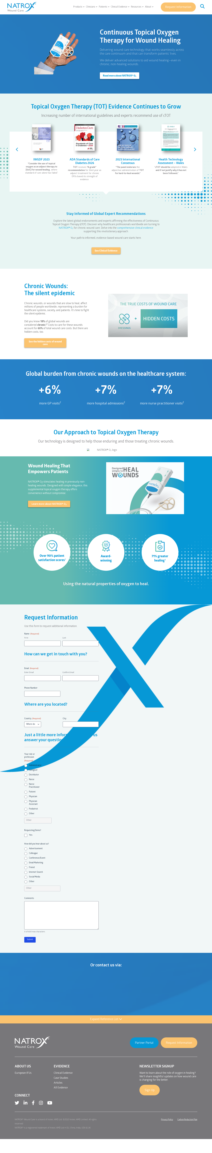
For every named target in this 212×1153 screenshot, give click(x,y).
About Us (23, 1081)
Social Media (34, 888)
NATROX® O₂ (66, 228)
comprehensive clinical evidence (135, 228)
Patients (103, 7)
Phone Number (30, 699)
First (26, 649)
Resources (136, 7)
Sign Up (150, 1104)
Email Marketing (36, 874)
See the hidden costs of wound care (45, 343)
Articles (58, 1097)
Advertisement (36, 860)
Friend (32, 879)
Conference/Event (37, 869)
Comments (29, 910)
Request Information (178, 7)
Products (77, 7)
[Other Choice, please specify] (38, 832)
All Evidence (61, 1102)
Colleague (33, 865)
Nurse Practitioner (34, 797)
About (148, 7)
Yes (30, 846)
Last (64, 649)
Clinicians (90, 7)
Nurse (31, 791)
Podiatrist (33, 820)
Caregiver (33, 781)
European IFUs (23, 1087)
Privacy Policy (167, 1134)
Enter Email (29, 684)
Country (32, 730)
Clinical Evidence (119, 7)
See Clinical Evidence (106, 251)
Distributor (34, 786)
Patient (32, 803)
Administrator (35, 776)
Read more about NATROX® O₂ (119, 76)
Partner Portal (144, 1056)
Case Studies (61, 1092)
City (64, 730)
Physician (33, 808)
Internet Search (36, 883)
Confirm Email (68, 684)
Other (31, 825)
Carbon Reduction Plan (187, 1134)
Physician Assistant (33, 814)
